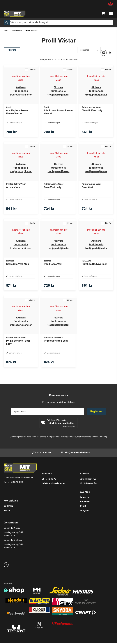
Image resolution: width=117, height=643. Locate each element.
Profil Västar (31, 31)
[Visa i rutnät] (104, 53)
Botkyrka (8, 506)
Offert (83, 506)
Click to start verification (61, 423)
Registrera (96, 412)
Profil (6, 31)
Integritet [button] (84, 511)
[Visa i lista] (110, 53)
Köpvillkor (85, 502)
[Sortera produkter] (89, 50)
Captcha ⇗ (69, 426)
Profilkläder (17, 31)
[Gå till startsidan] (14, 14)
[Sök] (58, 22)
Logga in (84, 497)
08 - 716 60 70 (43, 453)
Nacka (7, 511)
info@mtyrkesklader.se (77, 453)
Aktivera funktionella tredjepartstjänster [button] (21, 91)
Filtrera (12, 50)
